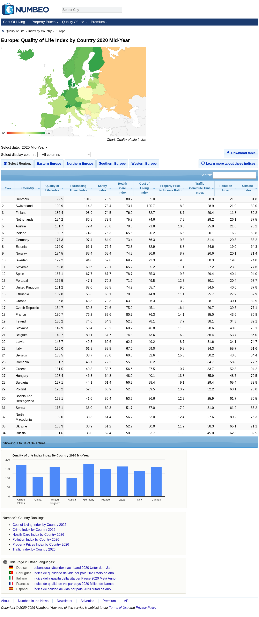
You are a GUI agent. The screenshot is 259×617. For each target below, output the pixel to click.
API (126, 601)
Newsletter (65, 601)
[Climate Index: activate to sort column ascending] (247, 188)
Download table (241, 153)
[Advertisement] (227, 54)
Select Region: (19, 163)
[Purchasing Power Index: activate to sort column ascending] (78, 188)
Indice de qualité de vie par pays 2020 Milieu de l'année (74, 584)
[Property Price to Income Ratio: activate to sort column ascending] (170, 188)
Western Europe (144, 163)
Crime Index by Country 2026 (34, 529)
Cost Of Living (14, 22)
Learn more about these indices (228, 163)
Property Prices (44, 22)
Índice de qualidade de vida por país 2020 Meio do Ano (74, 573)
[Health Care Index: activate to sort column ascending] (122, 188)
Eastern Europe (49, 163)
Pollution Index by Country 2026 (36, 539)
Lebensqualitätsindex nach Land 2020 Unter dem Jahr (73, 567)
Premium (98, 22)
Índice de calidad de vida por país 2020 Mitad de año (72, 589)
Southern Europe (112, 163)
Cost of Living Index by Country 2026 (39, 524)
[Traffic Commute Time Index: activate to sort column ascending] (200, 188)
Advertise (87, 601)
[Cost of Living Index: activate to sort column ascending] (144, 188)
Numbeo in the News (33, 601)
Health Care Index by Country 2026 (38, 534)
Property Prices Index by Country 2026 (41, 544)
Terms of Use (119, 607)
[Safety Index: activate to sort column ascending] (102, 188)
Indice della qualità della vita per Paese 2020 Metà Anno (75, 578)
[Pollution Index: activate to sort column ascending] (226, 188)
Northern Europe (80, 163)
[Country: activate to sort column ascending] (28, 188)
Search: (228, 175)
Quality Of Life (73, 22)
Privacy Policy (146, 607)
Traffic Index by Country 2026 (34, 549)
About (5, 601)
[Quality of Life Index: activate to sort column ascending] (52, 188)
